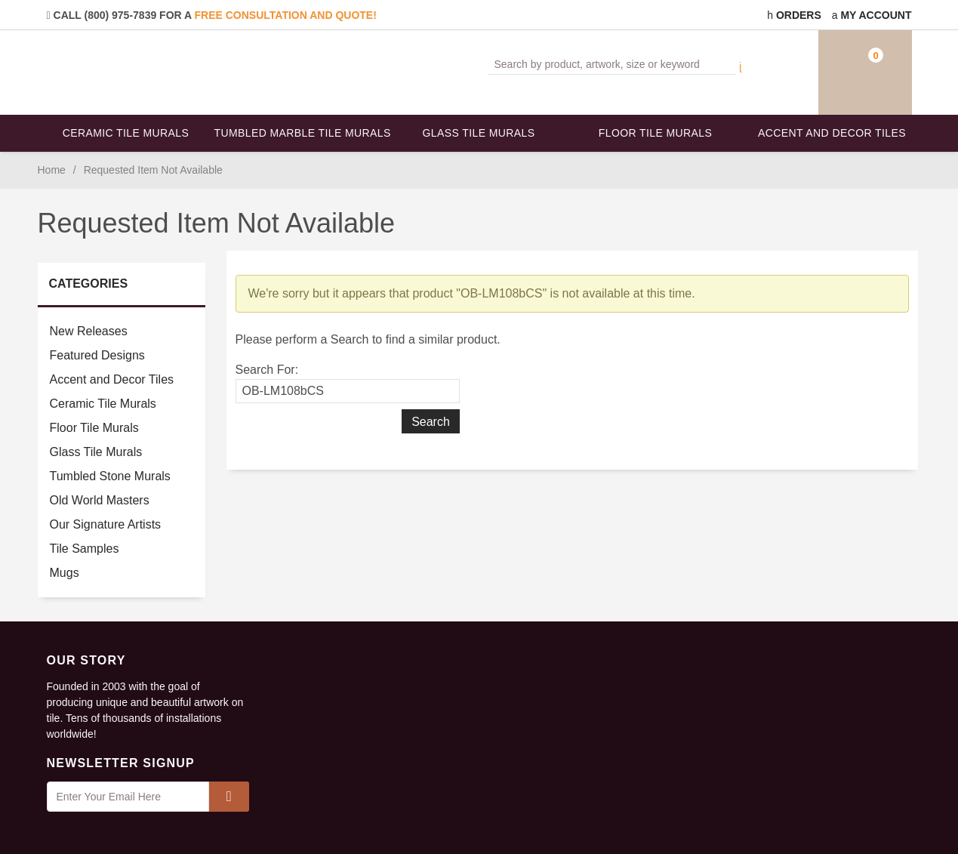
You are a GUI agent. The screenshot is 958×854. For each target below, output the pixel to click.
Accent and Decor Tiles (832, 133)
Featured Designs (97, 355)
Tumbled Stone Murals (110, 476)
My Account (872, 15)
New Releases (89, 331)
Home (52, 170)
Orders (794, 15)
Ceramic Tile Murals (126, 133)
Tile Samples (84, 548)
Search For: (267, 369)
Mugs (64, 572)
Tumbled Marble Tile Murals (302, 133)
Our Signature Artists (106, 524)
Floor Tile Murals (655, 133)
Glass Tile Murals (479, 133)
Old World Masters (99, 500)
